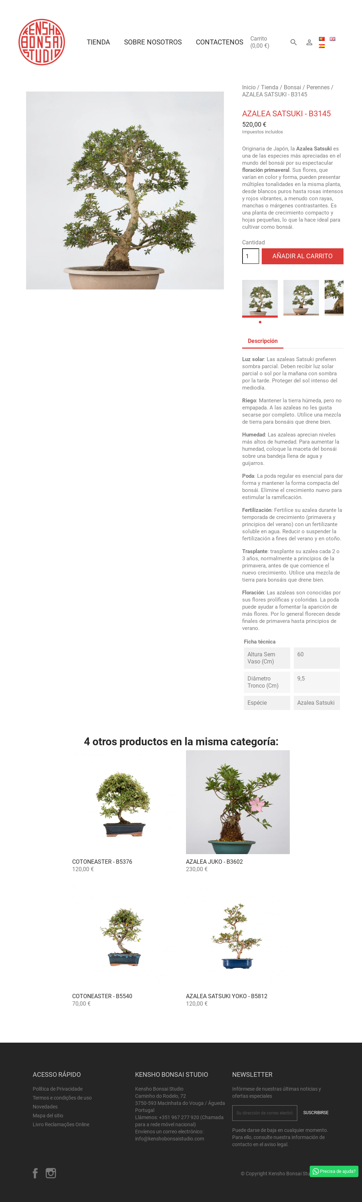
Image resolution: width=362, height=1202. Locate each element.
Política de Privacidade (57, 1089)
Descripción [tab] (263, 341)
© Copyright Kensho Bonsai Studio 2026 (285, 1173)
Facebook (35, 1173)
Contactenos (219, 42)
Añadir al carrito (302, 256)
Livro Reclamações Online (61, 1124)
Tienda (98, 42)
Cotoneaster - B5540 (102, 996)
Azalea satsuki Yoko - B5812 (226, 996)
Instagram (51, 1173)
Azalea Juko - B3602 (214, 861)
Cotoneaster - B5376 (102, 861)
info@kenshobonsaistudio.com (169, 1139)
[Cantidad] (250, 256)
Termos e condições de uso (62, 1098)
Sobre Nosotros (153, 42)
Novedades (45, 1107)
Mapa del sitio (48, 1115)
